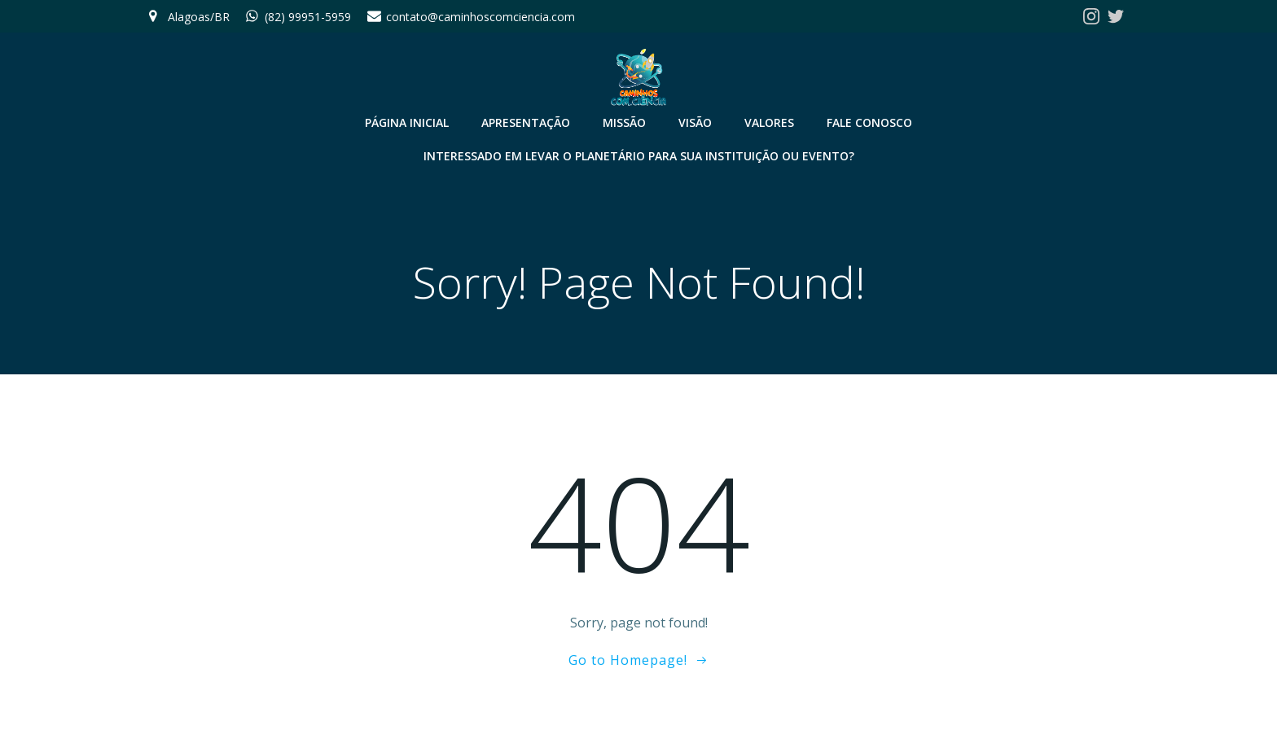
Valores (769, 122)
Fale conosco (869, 122)
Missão (624, 122)
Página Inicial (407, 122)
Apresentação (525, 122)
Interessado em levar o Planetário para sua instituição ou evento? (638, 156)
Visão (695, 122)
